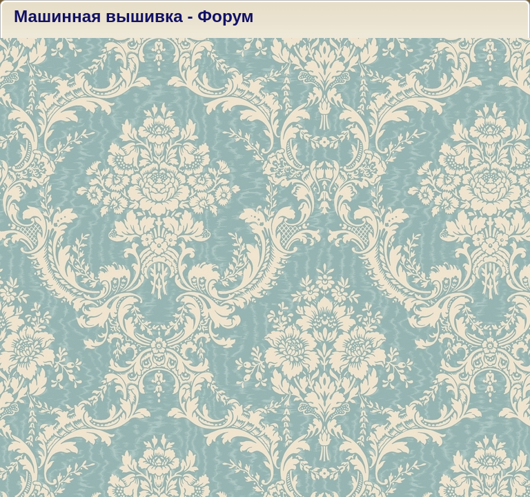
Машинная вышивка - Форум (134, 16)
